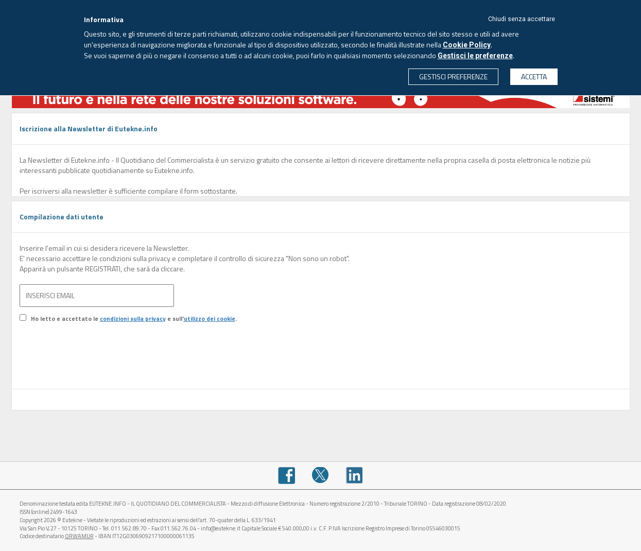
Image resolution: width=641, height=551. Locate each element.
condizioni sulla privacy (133, 318)
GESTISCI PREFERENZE (453, 76)
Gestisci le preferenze (475, 55)
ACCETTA (534, 76)
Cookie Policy (467, 45)
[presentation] (98, 363)
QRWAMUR (79, 536)
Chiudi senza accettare (521, 19)
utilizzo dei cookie (209, 318)
